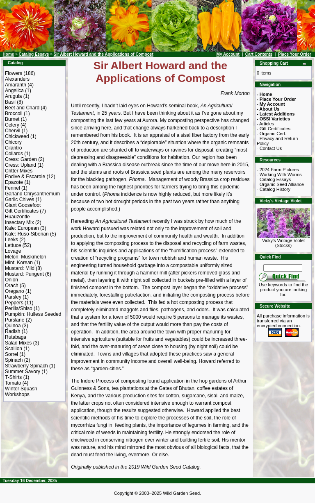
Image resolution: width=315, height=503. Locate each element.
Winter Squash (21, 389)
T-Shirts (13, 377)
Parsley (13, 297)
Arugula (13, 96)
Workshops (17, 394)
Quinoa (13, 326)
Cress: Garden (21, 159)
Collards (14, 153)
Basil (10, 102)
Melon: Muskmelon (25, 257)
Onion (11, 280)
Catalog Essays (33, 54)
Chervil (12, 131)
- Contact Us (269, 148)
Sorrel (11, 354)
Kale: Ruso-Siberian (27, 234)
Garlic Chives (19, 199)
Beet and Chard (22, 108)
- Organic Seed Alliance (280, 184)
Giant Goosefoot (23, 205)
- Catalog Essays (274, 179)
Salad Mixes (18, 343)
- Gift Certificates (273, 128)
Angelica (14, 90)
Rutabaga (15, 337)
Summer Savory (22, 371)
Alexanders (17, 79)
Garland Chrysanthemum (32, 194)
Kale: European (22, 228)
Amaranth (15, 85)
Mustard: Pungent (24, 274)
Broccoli (14, 113)
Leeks (11, 239)
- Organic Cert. (271, 133)
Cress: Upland (20, 165)
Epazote (14, 182)
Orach (11, 285)
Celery (12, 125)
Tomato (13, 383)
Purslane (14, 320)
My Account (228, 54)
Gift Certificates (22, 211)
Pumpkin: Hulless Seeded (33, 314)
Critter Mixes (18, 171)
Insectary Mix (19, 222)
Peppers (14, 303)
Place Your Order (294, 54)
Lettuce (13, 245)
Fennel (12, 188)
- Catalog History (273, 189)
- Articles (265, 123)
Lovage (13, 251)
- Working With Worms (279, 174)
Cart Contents (258, 54)
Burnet (12, 119)
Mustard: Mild (19, 268)
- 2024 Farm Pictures (278, 169)
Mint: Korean (19, 262)
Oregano (14, 291)
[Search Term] (282, 268)
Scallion (13, 348)
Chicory (13, 142)
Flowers (13, 73)
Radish (12, 331)
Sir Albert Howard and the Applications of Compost (103, 54)
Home (8, 54)
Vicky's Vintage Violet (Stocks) (283, 241)
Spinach (14, 360)
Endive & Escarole (25, 176)
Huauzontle (17, 217)
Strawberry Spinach (26, 366)
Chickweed (17, 136)
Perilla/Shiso (18, 308)
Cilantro (13, 148)
